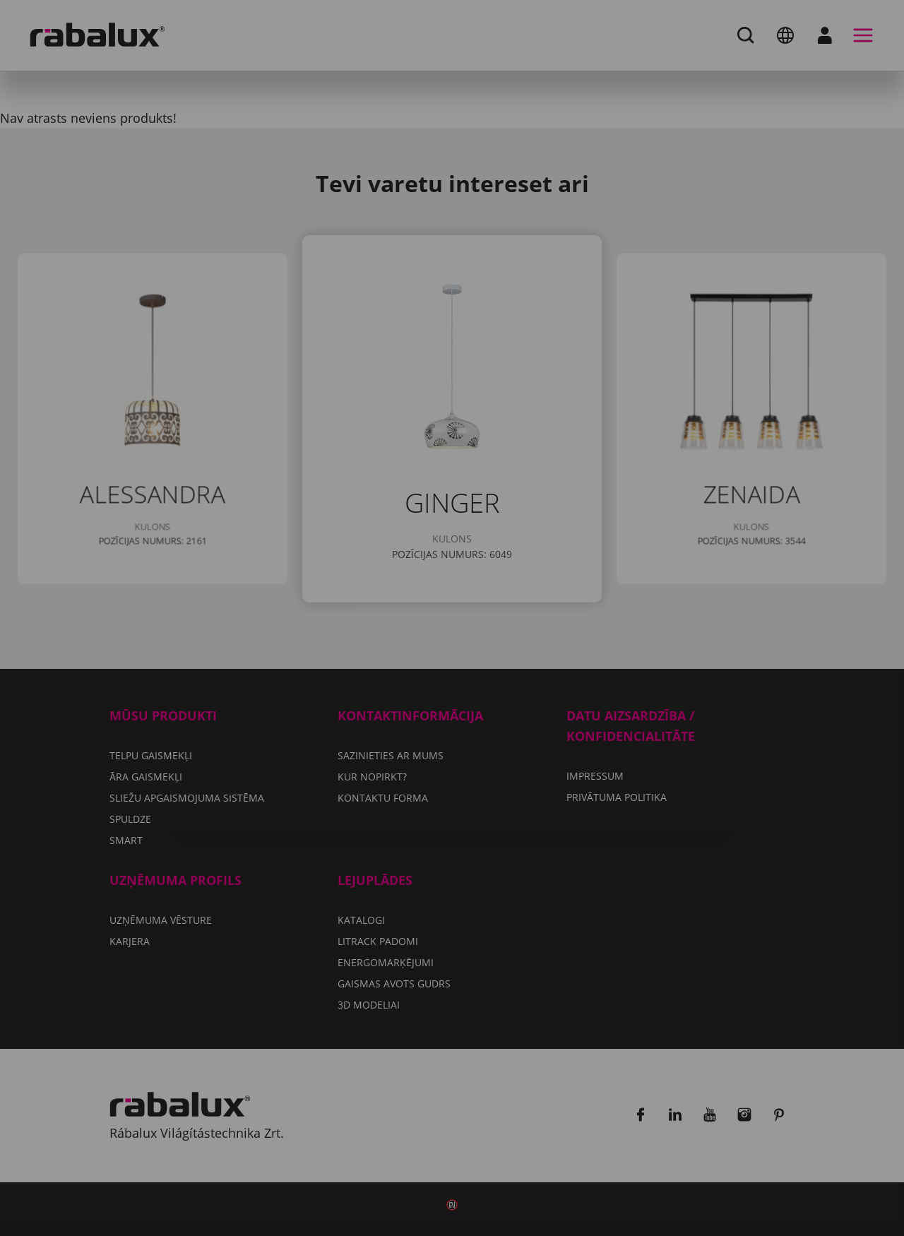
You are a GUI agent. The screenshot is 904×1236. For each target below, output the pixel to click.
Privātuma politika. (487, 629)
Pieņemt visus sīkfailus (452, 706)
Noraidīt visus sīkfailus (532, 670)
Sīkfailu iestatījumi (357, 670)
